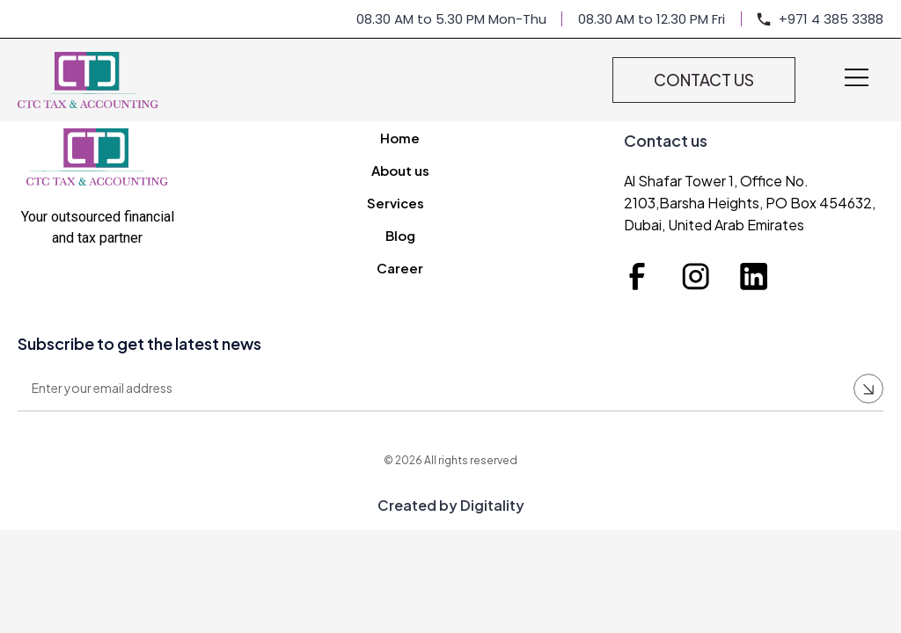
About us (400, 170)
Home (400, 137)
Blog (400, 235)
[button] (857, 79)
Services (400, 203)
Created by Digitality (450, 505)
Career (400, 267)
